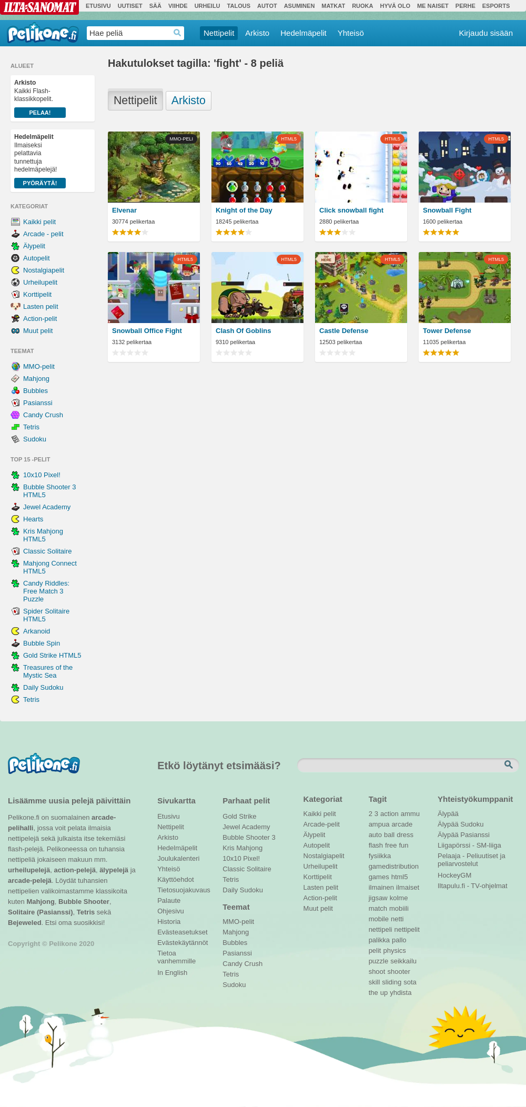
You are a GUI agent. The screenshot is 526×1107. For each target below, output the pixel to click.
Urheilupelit (40, 282)
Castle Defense (343, 331)
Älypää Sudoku (460, 824)
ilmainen (381, 887)
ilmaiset (407, 887)
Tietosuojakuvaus (182, 890)
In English (172, 973)
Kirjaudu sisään (486, 32)
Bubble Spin (41, 643)
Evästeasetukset (182, 932)
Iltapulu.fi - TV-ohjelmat (473, 886)
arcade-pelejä (30, 880)
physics (394, 950)
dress (405, 835)
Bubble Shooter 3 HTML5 (49, 491)
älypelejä (113, 870)
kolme (399, 898)
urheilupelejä (29, 870)
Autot (267, 6)
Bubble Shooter (83, 901)
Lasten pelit (40, 306)
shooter (398, 971)
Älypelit (34, 246)
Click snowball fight (351, 210)
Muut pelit (38, 331)
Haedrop (177, 33)
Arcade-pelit (322, 824)
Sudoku (34, 439)
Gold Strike (239, 816)
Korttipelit (37, 294)
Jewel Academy (46, 507)
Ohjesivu (170, 911)
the (373, 993)
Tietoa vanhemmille (176, 954)
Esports (496, 6)
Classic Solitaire (47, 551)
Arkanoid (36, 631)
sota (410, 982)
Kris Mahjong (242, 848)
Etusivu (98, 6)
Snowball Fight (447, 210)
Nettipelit (219, 32)
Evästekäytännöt (182, 943)
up (384, 993)
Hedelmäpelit (303, 32)
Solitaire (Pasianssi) (40, 912)
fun (404, 845)
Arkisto (257, 32)
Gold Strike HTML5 (52, 655)
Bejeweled (25, 923)
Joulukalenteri (178, 858)
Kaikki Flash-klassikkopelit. (40, 98)
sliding (391, 982)
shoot (377, 971)
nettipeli (380, 929)
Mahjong (36, 379)
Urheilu (207, 6)
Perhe (466, 6)
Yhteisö (351, 32)
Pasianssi (38, 403)
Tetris (31, 427)
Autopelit (36, 258)
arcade (401, 824)
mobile (379, 919)
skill (374, 982)
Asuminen (299, 6)
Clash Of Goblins (243, 331)
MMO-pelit (39, 366)
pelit (375, 950)
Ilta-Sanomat (39, 7)
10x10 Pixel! (41, 475)
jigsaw (378, 898)
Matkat (333, 6)
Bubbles (35, 391)
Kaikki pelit (39, 222)
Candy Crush (43, 415)
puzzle (379, 961)
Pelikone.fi (43, 32)
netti (397, 919)
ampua (379, 824)
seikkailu (403, 961)
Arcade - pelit (43, 234)
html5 (399, 877)
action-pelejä (74, 870)
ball (389, 835)
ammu (410, 814)
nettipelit (406, 929)
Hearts (33, 519)
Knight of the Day (244, 210)
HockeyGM (454, 875)
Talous (238, 6)
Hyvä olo (395, 6)
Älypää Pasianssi (464, 835)
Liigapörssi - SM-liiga (469, 845)
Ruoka (362, 6)
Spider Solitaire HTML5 (46, 615)
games (379, 877)
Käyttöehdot (175, 879)
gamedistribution (394, 866)
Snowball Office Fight (147, 331)
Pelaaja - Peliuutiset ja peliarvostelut (471, 857)
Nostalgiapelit (43, 270)
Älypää (448, 814)
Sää (155, 6)
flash (376, 845)
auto (375, 835)
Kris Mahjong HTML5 (43, 535)
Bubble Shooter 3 (248, 837)
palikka (379, 940)
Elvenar (124, 210)
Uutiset (130, 6)
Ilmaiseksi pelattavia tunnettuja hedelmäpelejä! (40, 160)
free (391, 845)
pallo (399, 940)
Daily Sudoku (43, 687)
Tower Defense (447, 331)
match (378, 908)
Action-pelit (40, 319)
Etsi (510, 765)
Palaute (168, 900)
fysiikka (380, 856)
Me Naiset (433, 6)
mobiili (399, 908)
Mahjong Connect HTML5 (50, 567)
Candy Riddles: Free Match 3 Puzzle (46, 591)
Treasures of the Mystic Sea (48, 671)
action (389, 814)
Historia (168, 921)
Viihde (178, 6)
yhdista (400, 993)
